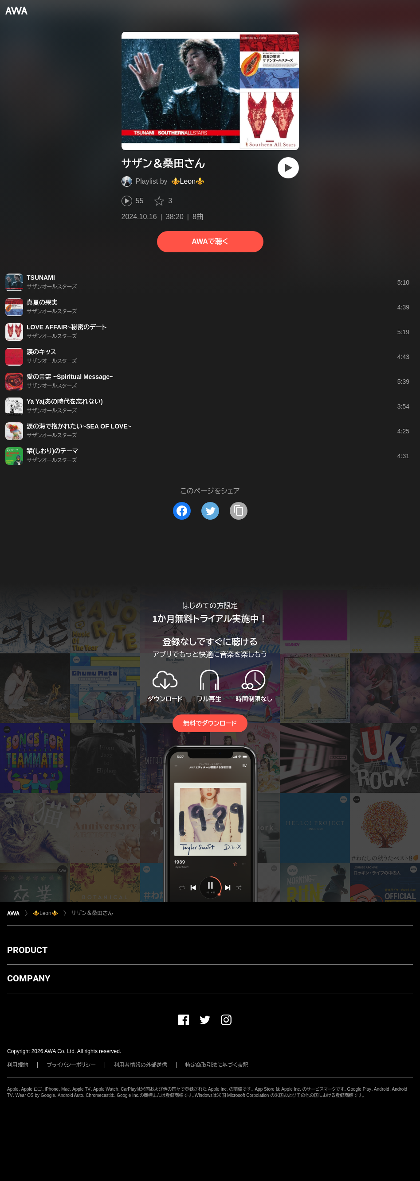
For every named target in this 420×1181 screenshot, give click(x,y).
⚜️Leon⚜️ (188, 181)
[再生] (288, 167)
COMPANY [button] (28, 978)
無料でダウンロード (209, 723)
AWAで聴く (210, 241)
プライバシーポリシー (71, 1065)
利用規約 (17, 1065)
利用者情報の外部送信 (140, 1065)
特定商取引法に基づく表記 (216, 1065)
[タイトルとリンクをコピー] (238, 511)
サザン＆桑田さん (92, 913)
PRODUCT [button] (27, 950)
